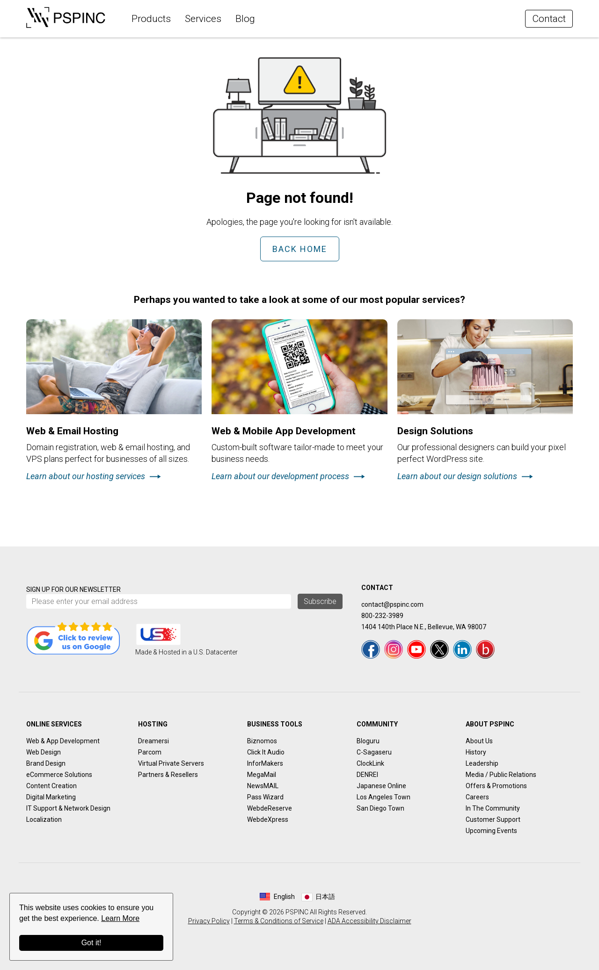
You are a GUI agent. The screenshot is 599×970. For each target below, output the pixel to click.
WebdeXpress (267, 819)
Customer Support (493, 819)
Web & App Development (63, 741)
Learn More (120, 918)
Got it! (91, 943)
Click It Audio (266, 752)
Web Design (43, 752)
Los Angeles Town (383, 797)
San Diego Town (380, 808)
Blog (245, 18)
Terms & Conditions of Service (278, 921)
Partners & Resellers (168, 774)
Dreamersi (153, 741)
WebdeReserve (269, 808)
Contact (549, 18)
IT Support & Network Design (68, 808)
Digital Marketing (51, 797)
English (284, 896)
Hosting (153, 724)
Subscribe (320, 601)
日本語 (325, 896)
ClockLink (370, 763)
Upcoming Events (491, 830)
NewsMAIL (262, 786)
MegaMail (261, 774)
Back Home (299, 249)
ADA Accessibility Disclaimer (369, 921)
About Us (479, 741)
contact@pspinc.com (392, 604)
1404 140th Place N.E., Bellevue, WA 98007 (423, 627)
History (476, 752)
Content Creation (51, 786)
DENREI (367, 774)
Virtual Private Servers (171, 763)
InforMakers (265, 763)
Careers (477, 797)
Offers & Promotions (496, 786)
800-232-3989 (382, 615)
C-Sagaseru (374, 752)
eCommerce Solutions (59, 774)
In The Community (493, 808)
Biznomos (262, 741)
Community (377, 724)
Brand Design (46, 763)
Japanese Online (381, 786)
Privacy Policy (209, 921)
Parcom (149, 752)
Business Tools (274, 724)
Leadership (482, 763)
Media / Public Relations (501, 774)
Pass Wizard (265, 797)
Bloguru (368, 741)
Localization (44, 819)
